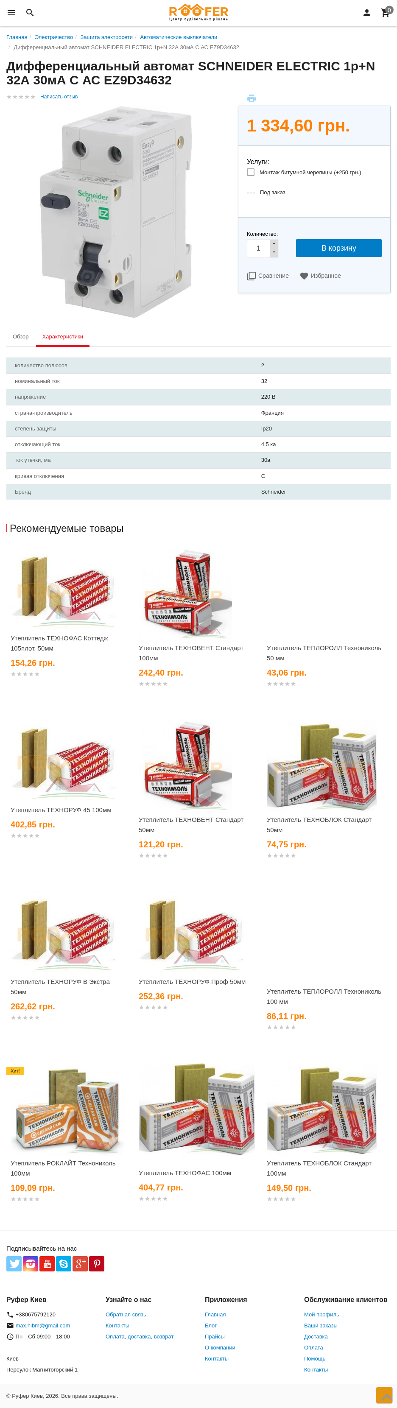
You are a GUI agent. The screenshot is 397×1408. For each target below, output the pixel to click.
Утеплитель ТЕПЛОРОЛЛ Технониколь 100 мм (324, 996)
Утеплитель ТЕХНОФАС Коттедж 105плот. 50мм (59, 643)
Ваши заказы (321, 1325)
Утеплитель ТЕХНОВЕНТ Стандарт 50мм (191, 824)
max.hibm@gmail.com (43, 1325)
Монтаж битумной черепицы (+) (310, 172)
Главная (215, 1314)
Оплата (313, 1347)
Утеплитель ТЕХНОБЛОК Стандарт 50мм (319, 824)
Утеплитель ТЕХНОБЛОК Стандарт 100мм (319, 1168)
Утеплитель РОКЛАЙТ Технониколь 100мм (63, 1168)
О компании (220, 1347)
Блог (211, 1325)
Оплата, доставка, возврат (139, 1336)
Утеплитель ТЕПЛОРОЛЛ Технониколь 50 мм (324, 653)
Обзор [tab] (21, 336)
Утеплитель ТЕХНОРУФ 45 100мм (61, 809)
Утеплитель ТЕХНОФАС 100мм (185, 1172)
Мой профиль (321, 1314)
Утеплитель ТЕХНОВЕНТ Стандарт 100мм (191, 653)
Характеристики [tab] (62, 336)
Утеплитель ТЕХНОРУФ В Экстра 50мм (60, 986)
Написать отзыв (59, 97)
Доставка (316, 1336)
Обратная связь (126, 1314)
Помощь (314, 1358)
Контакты (117, 1325)
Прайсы (215, 1336)
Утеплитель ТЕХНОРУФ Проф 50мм (192, 981)
